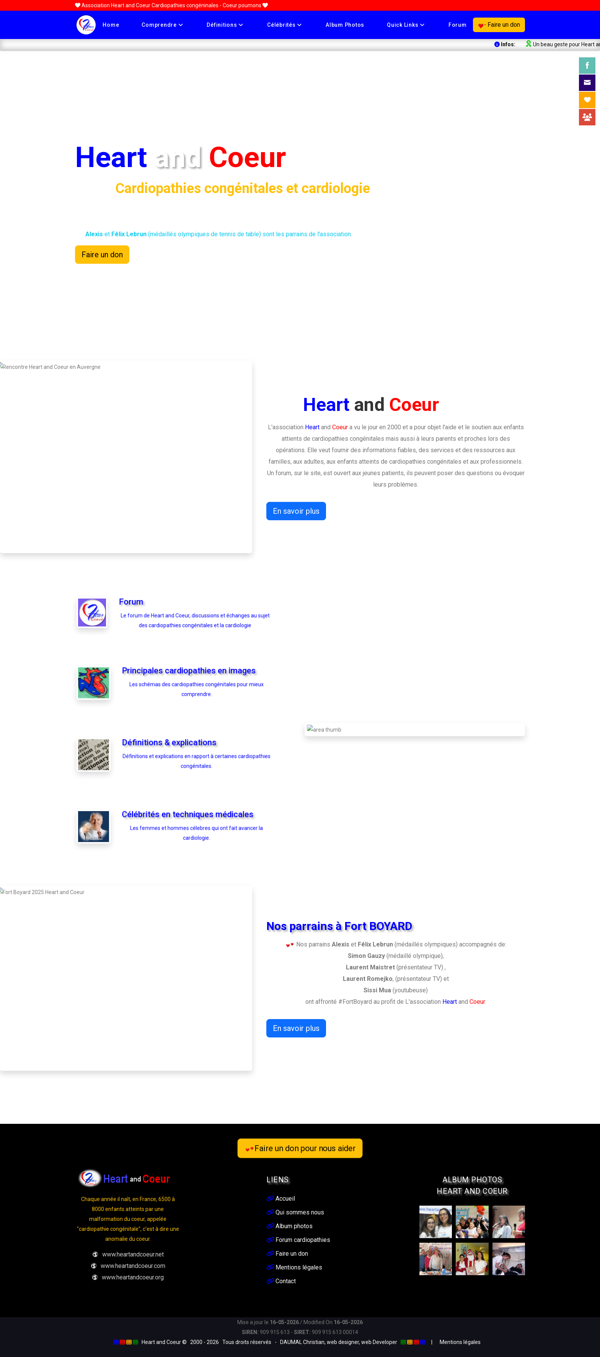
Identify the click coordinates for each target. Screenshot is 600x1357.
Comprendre (162, 25)
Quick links (406, 25)
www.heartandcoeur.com (128, 1265)
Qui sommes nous (295, 1212)
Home (111, 25)
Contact (281, 1281)
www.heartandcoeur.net (128, 1254)
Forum (457, 25)
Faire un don (499, 24)
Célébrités (284, 25)
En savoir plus (296, 511)
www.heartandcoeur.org (128, 1277)
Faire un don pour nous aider (300, 1148)
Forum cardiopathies (298, 1239)
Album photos (345, 25)
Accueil (280, 1198)
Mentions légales (294, 1267)
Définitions (225, 25)
